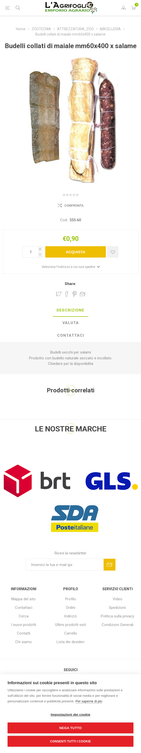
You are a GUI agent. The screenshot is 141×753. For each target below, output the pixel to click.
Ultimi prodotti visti (70, 624)
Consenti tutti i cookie (70, 741)
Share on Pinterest (74, 294)
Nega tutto (70, 728)
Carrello (70, 633)
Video (117, 599)
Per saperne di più (89, 701)
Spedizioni (117, 607)
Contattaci (23, 607)
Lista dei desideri (70, 642)
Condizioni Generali (117, 624)
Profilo (70, 599)
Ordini (70, 607)
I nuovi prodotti (23, 624)
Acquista (75, 252)
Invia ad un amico (82, 294)
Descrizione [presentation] (70, 310)
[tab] (70, 310)
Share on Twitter (58, 294)
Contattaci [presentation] (70, 335)
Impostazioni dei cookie (70, 714)
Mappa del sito (23, 599)
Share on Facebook (66, 294)
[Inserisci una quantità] (30, 252)
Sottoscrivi (109, 565)
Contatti (23, 633)
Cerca (24, 616)
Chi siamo (23, 642)
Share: (70, 283)
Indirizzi (70, 616)
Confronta (74, 205)
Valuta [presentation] (70, 323)
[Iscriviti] (65, 565)
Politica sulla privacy (117, 616)
